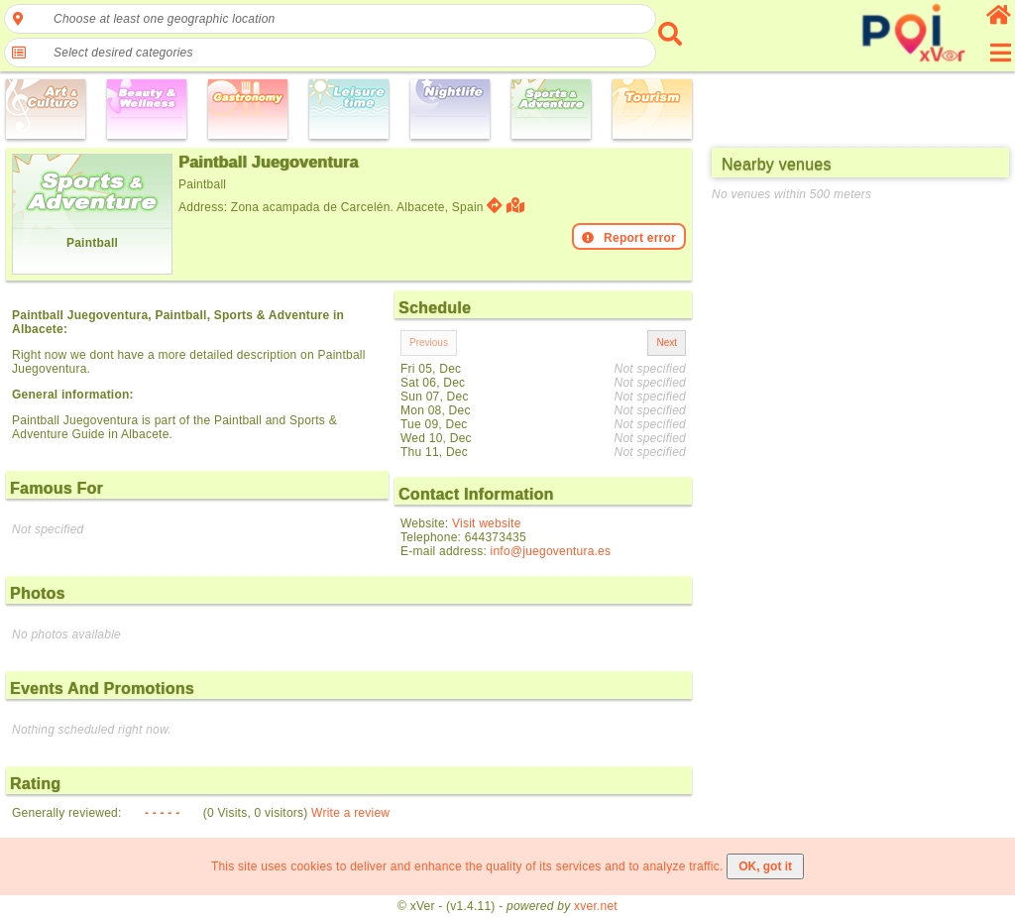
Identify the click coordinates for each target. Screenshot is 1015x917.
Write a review (350, 813)
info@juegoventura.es (551, 551)
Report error (629, 238)
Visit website (486, 523)
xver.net (596, 906)
